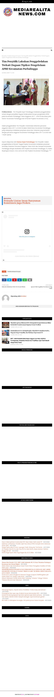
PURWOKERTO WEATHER (27, 626)
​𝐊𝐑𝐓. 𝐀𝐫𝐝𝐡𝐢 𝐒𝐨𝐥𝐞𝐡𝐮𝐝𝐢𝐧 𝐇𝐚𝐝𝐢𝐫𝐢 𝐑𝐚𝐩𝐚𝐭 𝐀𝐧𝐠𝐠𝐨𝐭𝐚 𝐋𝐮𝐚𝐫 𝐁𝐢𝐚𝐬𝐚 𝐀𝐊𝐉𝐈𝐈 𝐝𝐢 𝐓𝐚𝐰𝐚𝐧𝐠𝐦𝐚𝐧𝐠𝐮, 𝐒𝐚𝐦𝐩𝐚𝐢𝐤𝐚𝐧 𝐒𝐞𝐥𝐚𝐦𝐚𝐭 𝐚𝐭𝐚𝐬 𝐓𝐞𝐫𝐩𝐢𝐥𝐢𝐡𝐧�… (29, 340)
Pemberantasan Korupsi (14, 56)
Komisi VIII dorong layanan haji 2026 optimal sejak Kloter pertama (22, 595)
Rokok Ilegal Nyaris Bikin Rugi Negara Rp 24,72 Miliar (18, 552)
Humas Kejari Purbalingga (26, 142)
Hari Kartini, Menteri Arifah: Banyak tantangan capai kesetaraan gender (23, 597)
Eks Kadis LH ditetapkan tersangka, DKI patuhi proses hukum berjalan (23, 600)
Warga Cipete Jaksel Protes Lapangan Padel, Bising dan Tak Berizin (22, 547)
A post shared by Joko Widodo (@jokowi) (27, 256)
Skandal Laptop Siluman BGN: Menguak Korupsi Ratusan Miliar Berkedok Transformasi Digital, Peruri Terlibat (30, 324)
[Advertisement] (27, 33)
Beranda (4, 56)
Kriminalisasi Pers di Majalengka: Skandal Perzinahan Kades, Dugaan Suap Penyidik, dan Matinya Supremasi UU (30, 331)
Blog (22, 694)
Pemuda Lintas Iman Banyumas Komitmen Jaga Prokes (22, 201)
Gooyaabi (36, 694)
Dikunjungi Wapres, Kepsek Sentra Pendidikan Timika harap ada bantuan (24, 590)
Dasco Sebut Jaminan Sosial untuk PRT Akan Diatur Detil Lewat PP (22, 542)
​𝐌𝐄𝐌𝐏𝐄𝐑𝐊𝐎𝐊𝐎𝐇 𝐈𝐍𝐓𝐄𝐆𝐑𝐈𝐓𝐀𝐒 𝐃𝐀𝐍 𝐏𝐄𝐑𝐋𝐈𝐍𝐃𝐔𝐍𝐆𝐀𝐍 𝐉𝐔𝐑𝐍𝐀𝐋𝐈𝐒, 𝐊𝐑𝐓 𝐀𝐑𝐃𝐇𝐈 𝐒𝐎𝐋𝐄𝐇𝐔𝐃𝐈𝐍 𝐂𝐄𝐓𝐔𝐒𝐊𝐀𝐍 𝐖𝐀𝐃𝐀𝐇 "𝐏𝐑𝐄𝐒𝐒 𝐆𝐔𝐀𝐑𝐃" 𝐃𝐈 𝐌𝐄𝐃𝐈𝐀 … (26, 571)
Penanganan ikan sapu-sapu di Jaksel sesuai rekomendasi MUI (20, 593)
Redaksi (23, 296)
